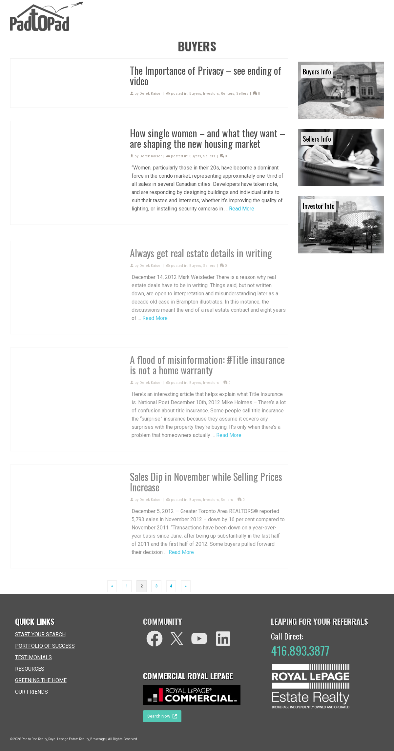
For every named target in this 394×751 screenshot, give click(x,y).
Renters (227, 93)
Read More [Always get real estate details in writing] (155, 322)
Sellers (242, 93)
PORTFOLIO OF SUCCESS (45, 646)
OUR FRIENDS (31, 692)
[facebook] (154, 638)
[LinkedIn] (223, 638)
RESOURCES (29, 669)
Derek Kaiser (150, 93)
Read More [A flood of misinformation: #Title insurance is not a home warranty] (228, 439)
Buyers (195, 93)
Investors (211, 93)
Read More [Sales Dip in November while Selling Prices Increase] (181, 556)
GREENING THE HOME (41, 680)
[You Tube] (199, 638)
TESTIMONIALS (33, 657)
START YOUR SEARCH (40, 634)
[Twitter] (177, 638)
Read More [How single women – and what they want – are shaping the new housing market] (241, 209)
